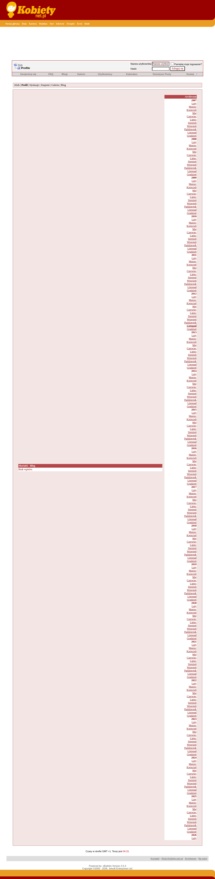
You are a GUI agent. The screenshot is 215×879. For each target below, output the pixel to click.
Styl (52, 24)
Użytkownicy (105, 74)
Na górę (202, 858)
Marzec (193, 106)
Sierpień (192, 122)
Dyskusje (34, 85)
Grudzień (192, 135)
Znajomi (45, 85)
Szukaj (190, 74)
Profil (24, 85)
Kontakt (155, 858)
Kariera (33, 24)
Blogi (65, 74)
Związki (70, 24)
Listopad (192, 132)
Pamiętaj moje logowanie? (186, 64)
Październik (190, 129)
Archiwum (190, 858)
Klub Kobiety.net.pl (172, 858)
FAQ (50, 74)
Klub (86, 24)
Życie (79, 24)
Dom (24, 24)
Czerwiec (192, 116)
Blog (63, 85)
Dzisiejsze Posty (162, 74)
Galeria (55, 85)
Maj (194, 113)
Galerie (81, 74)
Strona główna (12, 24)
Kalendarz (132, 74)
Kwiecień (192, 109)
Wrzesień (192, 126)
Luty (194, 103)
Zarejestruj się (28, 74)
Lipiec (193, 119)
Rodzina (43, 24)
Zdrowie (60, 24)
